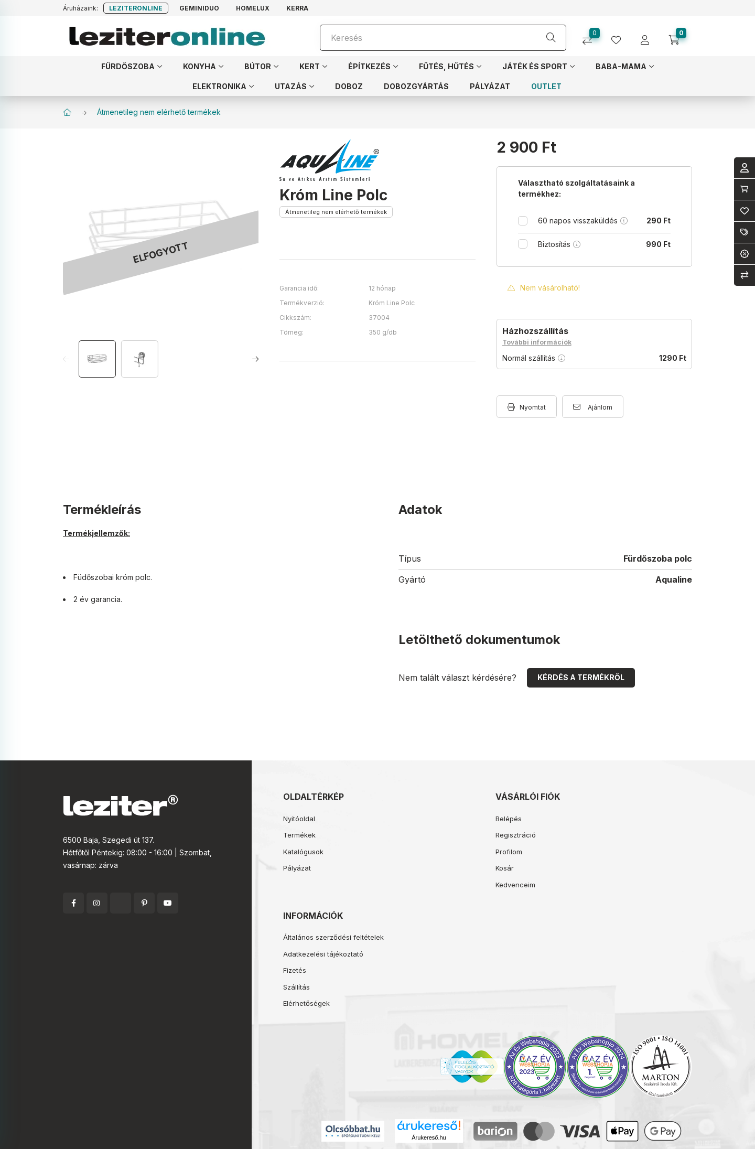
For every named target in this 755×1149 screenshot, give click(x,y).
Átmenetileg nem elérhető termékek (159, 112)
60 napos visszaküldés (604, 220)
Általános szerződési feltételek (333, 937)
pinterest (144, 903)
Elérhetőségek (306, 1003)
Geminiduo (199, 8)
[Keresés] (443, 38)
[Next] (251, 359)
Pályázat (297, 868)
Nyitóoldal (299, 818)
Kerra (297, 8)
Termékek (299, 835)
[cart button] (677, 36)
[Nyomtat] (527, 406)
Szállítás (296, 987)
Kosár (504, 868)
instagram (97, 903)
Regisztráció (515, 835)
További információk (536, 342)
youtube (167, 903)
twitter (120, 903)
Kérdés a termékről (580, 677)
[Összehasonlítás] (591, 36)
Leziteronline (136, 8)
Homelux (252, 8)
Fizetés (294, 970)
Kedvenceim (515, 884)
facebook (73, 903)
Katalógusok (303, 851)
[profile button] (620, 36)
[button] (131, 66)
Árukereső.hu (429, 1137)
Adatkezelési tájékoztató (323, 954)
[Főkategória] (67, 112)
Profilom (508, 851)
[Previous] (69, 359)
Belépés (508, 818)
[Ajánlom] (592, 406)
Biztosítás (604, 244)
